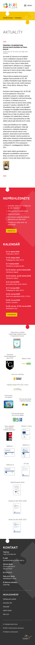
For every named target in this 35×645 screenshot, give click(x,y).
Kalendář (6, 607)
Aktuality (18, 18)
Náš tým (6, 614)
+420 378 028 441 (9, 554)
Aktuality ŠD (7, 603)
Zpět (4, 41)
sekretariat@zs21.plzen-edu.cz (13, 560)
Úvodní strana (8, 18)
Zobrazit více (11, 231)
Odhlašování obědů (9, 599)
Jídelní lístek (7, 610)
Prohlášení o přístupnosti (10, 632)
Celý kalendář (11, 314)
